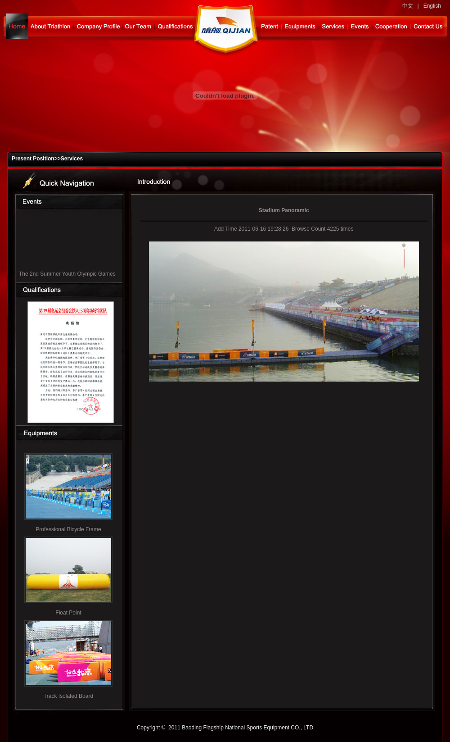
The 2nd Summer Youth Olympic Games (67, 275)
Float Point (68, 613)
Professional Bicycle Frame (68, 529)
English (432, 6)
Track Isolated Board (68, 696)
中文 (407, 6)
